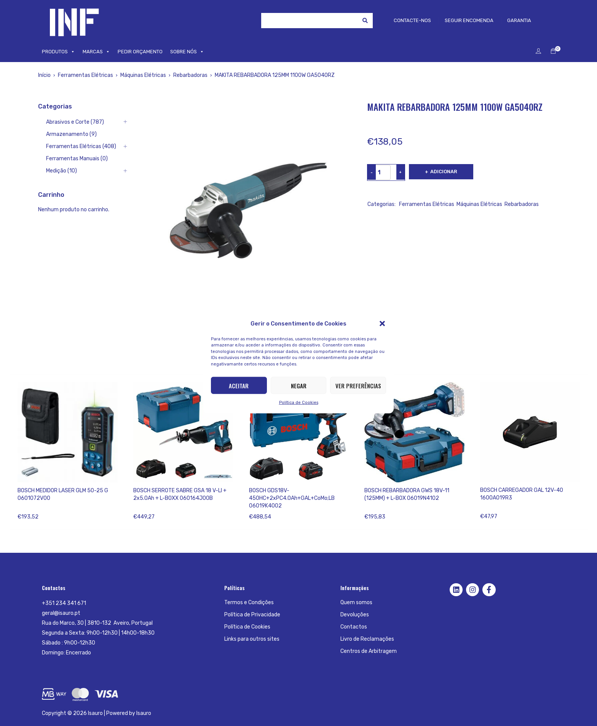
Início (44, 75)
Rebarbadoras (190, 75)
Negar (298, 385)
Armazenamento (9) (71, 134)
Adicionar (443, 171)
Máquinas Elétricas (143, 75)
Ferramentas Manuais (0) (77, 158)
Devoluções (354, 614)
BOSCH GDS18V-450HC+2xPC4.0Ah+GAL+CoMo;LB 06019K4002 (292, 498)
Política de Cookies (298, 402)
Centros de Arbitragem (368, 651)
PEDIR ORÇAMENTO (140, 51)
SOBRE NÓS (187, 51)
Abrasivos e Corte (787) (75, 122)
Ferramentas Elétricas (85, 75)
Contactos (353, 627)
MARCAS (96, 51)
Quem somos (356, 602)
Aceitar (239, 385)
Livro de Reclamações (367, 639)
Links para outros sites (251, 639)
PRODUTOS (58, 51)
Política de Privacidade (252, 614)
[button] (382, 323)
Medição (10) (61, 171)
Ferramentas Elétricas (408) (81, 146)
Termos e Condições (249, 602)
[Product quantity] (379, 172)
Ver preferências (358, 385)
